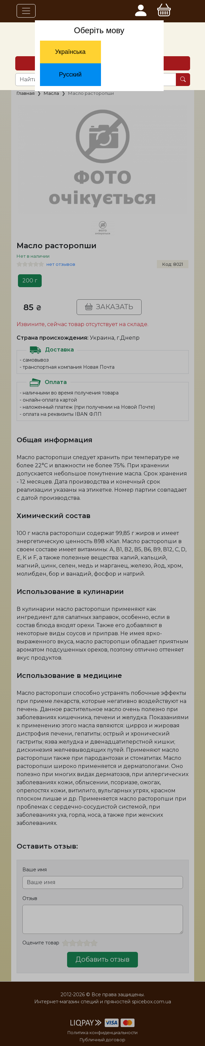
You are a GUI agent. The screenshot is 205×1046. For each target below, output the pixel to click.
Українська (70, 51)
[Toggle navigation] (26, 11)
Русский (70, 74)
